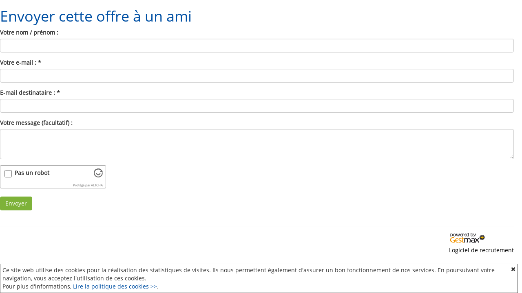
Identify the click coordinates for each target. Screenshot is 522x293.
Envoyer (16, 203)
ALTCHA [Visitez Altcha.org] (97, 185)
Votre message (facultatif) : (36, 123)
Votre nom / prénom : (29, 32)
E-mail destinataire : (30, 92)
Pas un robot (32, 173)
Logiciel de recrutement (481, 250)
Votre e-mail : (20, 62)
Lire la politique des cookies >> (115, 286)
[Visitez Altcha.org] (98, 175)
